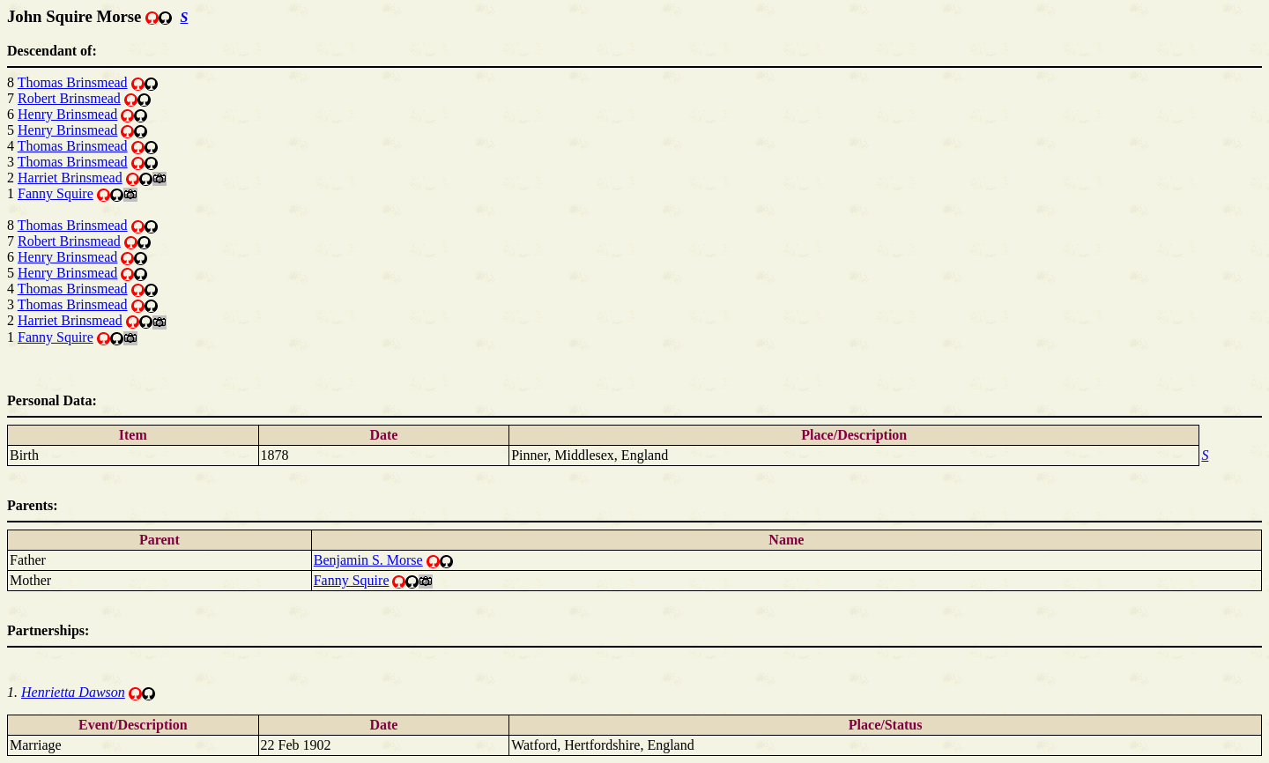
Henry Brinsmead (67, 114)
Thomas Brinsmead (73, 82)
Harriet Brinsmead (70, 177)
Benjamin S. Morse (368, 559)
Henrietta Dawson (73, 692)
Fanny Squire (55, 193)
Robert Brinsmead (69, 98)
